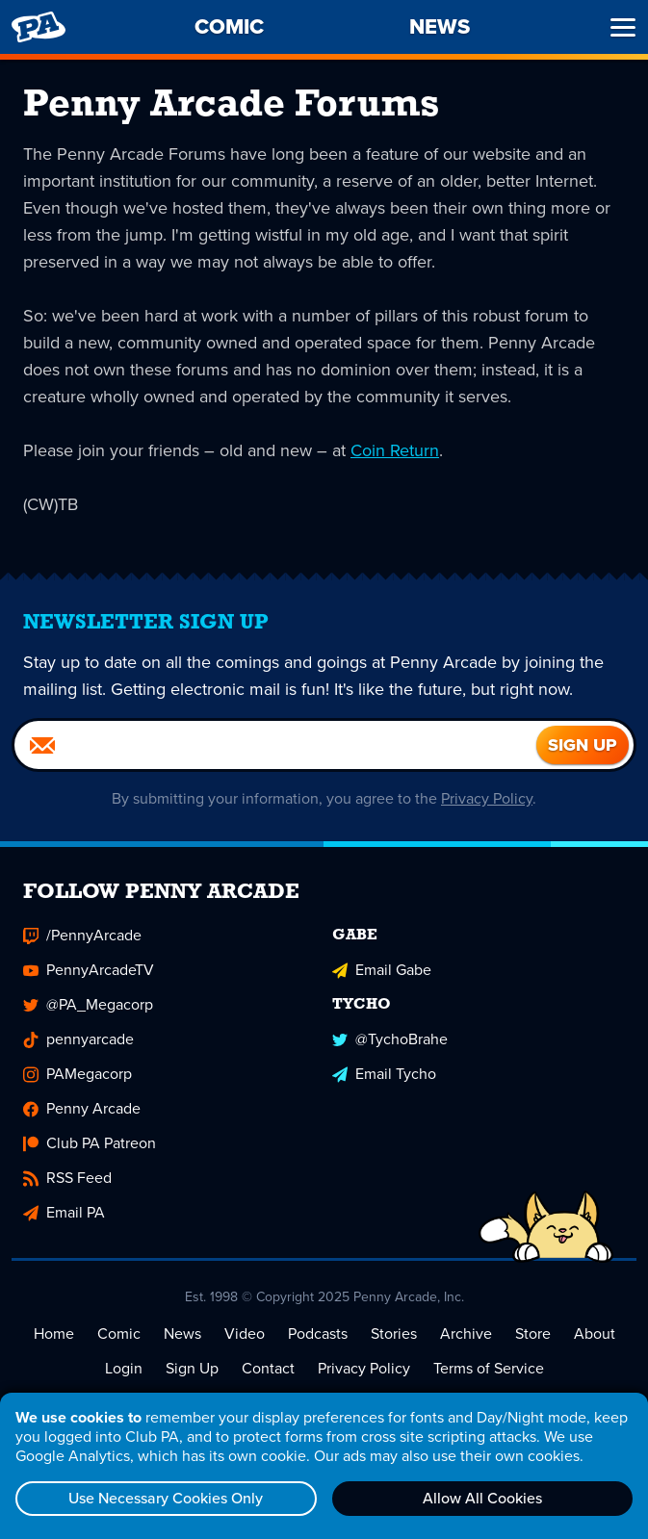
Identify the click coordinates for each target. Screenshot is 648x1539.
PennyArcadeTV (88, 970)
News (182, 1333)
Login (124, 1368)
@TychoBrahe (390, 1039)
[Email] (275, 745)
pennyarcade (78, 1039)
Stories (394, 1333)
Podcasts (318, 1333)
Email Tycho (384, 1074)
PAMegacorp (77, 1074)
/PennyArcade (82, 935)
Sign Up (192, 1368)
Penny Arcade (82, 1108)
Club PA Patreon (89, 1143)
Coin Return (394, 450)
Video (244, 1333)
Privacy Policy (486, 798)
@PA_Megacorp (88, 1004)
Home (54, 1333)
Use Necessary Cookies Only (165, 1498)
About (594, 1333)
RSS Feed (67, 1178)
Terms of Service (488, 1368)
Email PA (64, 1212)
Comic (119, 1333)
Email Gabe (381, 970)
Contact (268, 1368)
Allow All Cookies (482, 1498)
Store (533, 1333)
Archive (466, 1333)
